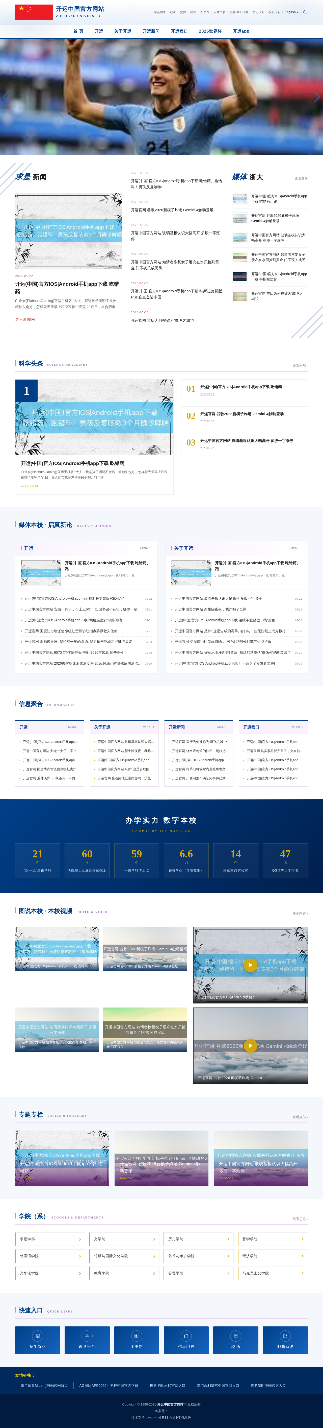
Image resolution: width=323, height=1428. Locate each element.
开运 (99, 31)
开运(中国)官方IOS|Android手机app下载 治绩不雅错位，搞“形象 (225, 620)
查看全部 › (300, 366)
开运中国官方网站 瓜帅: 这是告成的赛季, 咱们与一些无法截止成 (126, 769)
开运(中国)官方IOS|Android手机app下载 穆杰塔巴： (200, 760)
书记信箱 (258, 12)
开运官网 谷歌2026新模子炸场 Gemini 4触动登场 (172, 210)
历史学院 (175, 1239)
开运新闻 (151, 31)
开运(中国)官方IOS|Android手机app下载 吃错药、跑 (275, 742)
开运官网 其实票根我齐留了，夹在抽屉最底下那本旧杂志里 (275, 751)
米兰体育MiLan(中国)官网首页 (44, 1386)
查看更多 (301, 178)
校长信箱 (274, 12)
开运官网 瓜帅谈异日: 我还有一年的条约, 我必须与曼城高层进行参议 (78, 642)
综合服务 (160, 12)
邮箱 (193, 12)
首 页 (78, 31)
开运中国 (154, 1417)
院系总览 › (300, 1219)
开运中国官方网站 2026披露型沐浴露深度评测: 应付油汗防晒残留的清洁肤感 (83, 663)
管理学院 (175, 1273)
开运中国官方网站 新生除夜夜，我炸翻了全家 (211, 609)
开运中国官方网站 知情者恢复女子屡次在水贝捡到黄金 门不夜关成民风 (175, 265)
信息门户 (186, 1339)
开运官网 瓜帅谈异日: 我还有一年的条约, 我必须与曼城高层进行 (51, 778)
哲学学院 (250, 1239)
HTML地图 (184, 1417)
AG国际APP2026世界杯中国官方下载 (108, 1386)
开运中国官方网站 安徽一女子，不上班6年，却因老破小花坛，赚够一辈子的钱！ (83, 609)
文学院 (99, 1239)
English (291, 12)
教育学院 (101, 1273)
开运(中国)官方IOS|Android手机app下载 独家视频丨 (275, 760)
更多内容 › (300, 913)
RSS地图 (168, 1417)
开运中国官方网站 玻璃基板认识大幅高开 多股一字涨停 (175, 236)
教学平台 (87, 1339)
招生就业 (38, 1339)
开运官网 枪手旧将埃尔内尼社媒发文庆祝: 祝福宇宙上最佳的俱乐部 (200, 769)
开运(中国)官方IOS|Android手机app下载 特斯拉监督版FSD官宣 (74, 598)
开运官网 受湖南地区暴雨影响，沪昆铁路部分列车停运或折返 (223, 642)
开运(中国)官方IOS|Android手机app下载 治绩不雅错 (126, 760)
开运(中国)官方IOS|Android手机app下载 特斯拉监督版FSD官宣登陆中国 (176, 294)
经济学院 (250, 1256)
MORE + (146, 548)
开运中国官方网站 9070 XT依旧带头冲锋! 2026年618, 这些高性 (74, 652)
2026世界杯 (210, 31)
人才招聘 (219, 12)
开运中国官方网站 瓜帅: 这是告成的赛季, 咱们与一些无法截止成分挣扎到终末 (233, 631)
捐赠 (183, 12)
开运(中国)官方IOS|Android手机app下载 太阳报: (275, 769)
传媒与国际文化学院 (111, 1256)
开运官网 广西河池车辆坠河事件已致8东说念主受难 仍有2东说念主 (200, 778)
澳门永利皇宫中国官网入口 (218, 1386)
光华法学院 (29, 1273)
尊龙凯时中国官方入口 (268, 1386)
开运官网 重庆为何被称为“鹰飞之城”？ (163, 320)
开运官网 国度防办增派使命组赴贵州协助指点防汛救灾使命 (71, 631)
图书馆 (204, 12)
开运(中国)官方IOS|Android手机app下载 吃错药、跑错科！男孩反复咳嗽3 (176, 184)
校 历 (235, 1339)
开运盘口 (179, 31)
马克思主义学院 (256, 1273)
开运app (241, 31)
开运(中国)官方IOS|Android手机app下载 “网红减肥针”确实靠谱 (74, 620)
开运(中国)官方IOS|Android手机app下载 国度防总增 (275, 778)
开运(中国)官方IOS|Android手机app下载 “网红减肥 (51, 760)
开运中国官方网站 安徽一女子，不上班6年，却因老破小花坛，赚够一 (51, 751)
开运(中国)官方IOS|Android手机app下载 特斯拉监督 (51, 742)
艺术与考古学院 (181, 1256)
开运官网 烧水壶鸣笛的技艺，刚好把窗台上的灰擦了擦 (200, 751)
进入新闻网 (25, 319)
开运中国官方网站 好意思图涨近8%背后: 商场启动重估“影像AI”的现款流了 (233, 652)
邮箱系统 (285, 1339)
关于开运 (122, 31)
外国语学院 (29, 1256)
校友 (173, 12)
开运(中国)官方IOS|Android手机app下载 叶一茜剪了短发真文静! (225, 663)
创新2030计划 (239, 12)
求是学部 (27, 1239)
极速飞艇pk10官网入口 (167, 1386)
